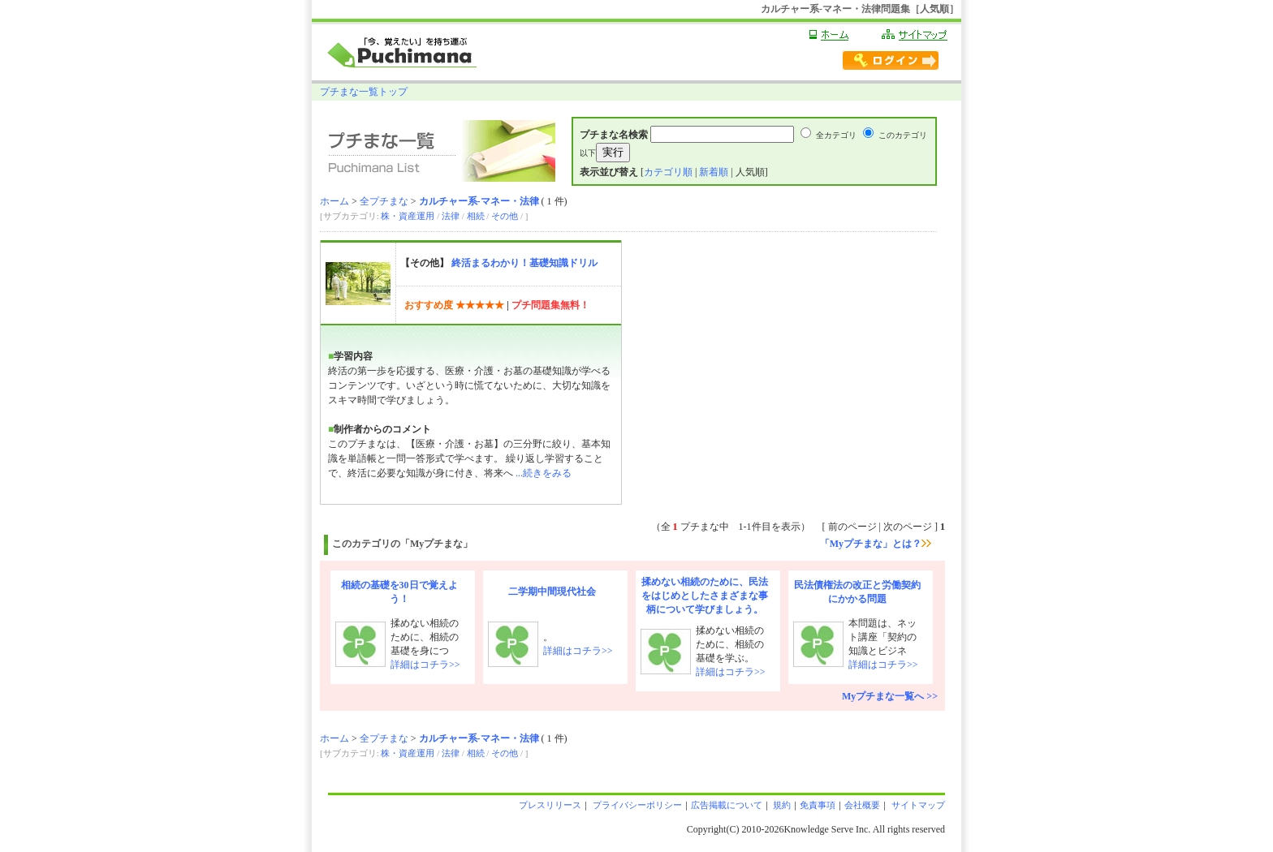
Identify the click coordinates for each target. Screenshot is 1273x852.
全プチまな (384, 201)
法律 (451, 216)
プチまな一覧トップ (364, 91)
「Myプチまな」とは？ (875, 543)
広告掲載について (726, 805)
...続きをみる (544, 473)
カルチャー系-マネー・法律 (479, 201)
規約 (781, 805)
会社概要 (862, 805)
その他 (504, 216)
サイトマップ (917, 805)
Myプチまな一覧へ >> (890, 696)
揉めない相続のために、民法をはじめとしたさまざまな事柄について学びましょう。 (704, 595)
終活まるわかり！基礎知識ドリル (524, 263)
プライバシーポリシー (636, 805)
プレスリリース (550, 805)
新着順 (713, 172)
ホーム (334, 201)
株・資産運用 (407, 216)
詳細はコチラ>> (425, 664)
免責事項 (817, 805)
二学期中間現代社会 (552, 591)
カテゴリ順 (668, 172)
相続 (476, 216)
